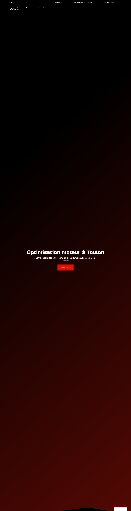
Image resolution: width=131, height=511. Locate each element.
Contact (51, 8)
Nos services (30, 8)
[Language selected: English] (120, 509)
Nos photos (41, 8)
